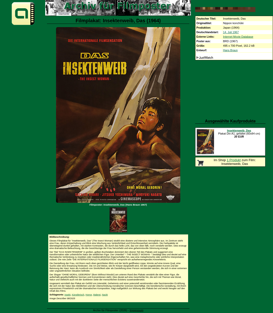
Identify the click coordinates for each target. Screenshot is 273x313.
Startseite (63, 14)
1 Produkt (234, 160)
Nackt (105, 294)
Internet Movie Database (238, 36)
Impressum (136, 310)
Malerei (97, 294)
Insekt (68, 294)
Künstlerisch (78, 294)
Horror (89, 294)
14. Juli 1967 (231, 32)
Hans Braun (230, 50)
